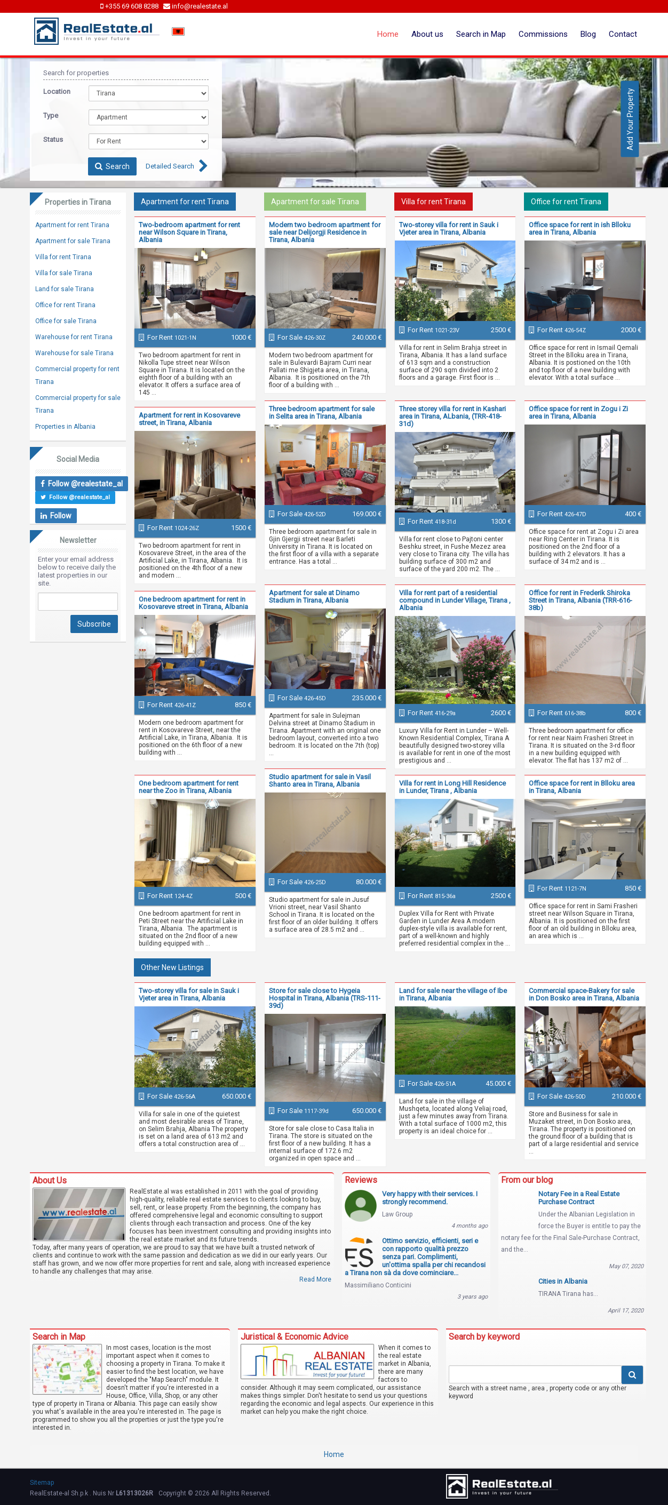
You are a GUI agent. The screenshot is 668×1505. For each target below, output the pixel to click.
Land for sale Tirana (64, 289)
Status (53, 139)
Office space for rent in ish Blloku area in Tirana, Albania (580, 228)
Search (112, 166)
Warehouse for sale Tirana (74, 353)
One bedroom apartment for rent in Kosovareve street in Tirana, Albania (193, 603)
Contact (623, 34)
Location (56, 91)
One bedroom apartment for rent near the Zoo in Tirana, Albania (188, 787)
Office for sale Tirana (66, 321)
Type (50, 115)
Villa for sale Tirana (63, 273)
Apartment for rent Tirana (185, 201)
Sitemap (42, 1482)
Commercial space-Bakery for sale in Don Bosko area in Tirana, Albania (584, 994)
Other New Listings (172, 967)
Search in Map (481, 34)
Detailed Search (170, 166)
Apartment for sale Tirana (315, 201)
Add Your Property (630, 118)
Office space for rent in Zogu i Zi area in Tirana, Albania (578, 412)
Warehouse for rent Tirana (74, 337)
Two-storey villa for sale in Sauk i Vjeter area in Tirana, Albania (189, 994)
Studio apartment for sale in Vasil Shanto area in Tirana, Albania (320, 780)
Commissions (543, 34)
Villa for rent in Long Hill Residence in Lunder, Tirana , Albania (452, 787)
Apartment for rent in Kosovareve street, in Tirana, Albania (189, 419)
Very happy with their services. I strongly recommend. (430, 1198)
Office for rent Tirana (566, 201)
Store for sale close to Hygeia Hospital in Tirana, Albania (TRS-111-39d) (324, 998)
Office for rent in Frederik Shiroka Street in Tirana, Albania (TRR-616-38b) (580, 600)
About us (427, 34)
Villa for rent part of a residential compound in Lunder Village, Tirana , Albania (455, 600)
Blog (588, 34)
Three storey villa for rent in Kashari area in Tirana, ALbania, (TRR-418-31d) (452, 416)
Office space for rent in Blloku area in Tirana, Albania (582, 787)
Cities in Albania (562, 1281)
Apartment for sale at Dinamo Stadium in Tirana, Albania (314, 596)
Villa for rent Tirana (433, 201)
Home (388, 34)
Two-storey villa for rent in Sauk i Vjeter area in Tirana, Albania (448, 228)
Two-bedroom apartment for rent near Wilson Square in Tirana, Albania (189, 232)
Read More (315, 1279)
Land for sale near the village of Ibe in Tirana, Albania (453, 994)
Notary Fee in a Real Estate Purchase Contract (578, 1198)
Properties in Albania (65, 426)
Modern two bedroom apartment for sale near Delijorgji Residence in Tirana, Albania (324, 232)
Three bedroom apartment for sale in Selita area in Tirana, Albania (322, 412)
